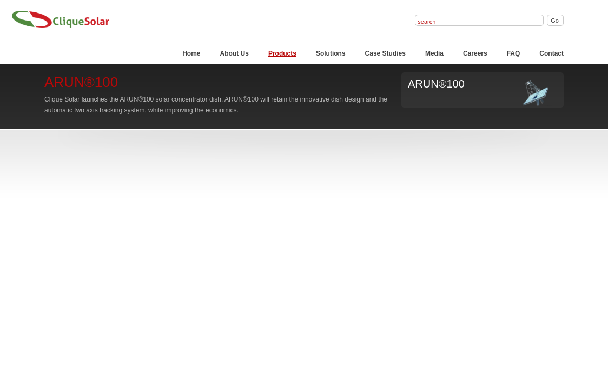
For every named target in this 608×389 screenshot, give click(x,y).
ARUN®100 (436, 84)
